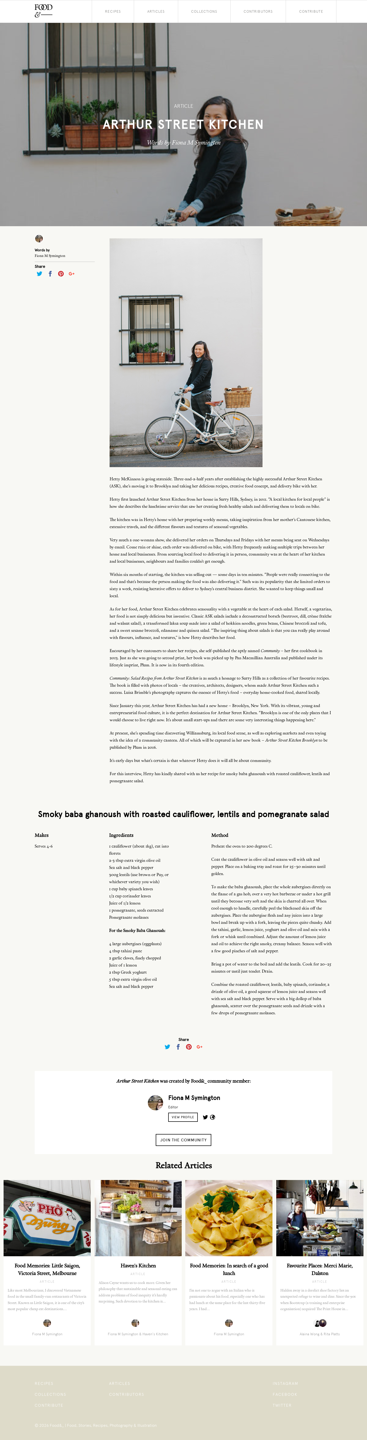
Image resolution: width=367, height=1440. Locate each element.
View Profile (183, 1117)
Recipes (113, 11)
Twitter (282, 1405)
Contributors (258, 11)
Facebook (285, 1394)
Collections (204, 11)
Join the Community (183, 1140)
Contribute (311, 11)
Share (40, 266)
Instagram (285, 1383)
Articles (156, 11)
